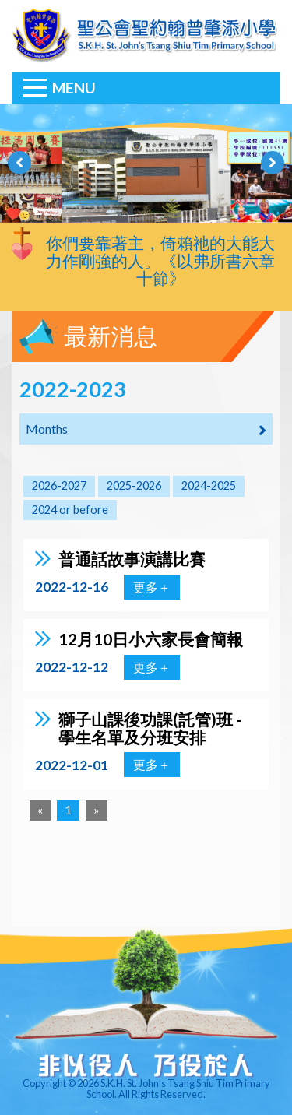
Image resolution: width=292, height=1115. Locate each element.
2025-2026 (134, 485)
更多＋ (152, 586)
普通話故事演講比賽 (132, 558)
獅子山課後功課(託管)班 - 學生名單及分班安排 (149, 728)
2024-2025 (208, 485)
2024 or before (70, 509)
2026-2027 (59, 485)
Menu (74, 88)
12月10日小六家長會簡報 (150, 639)
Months (146, 429)
